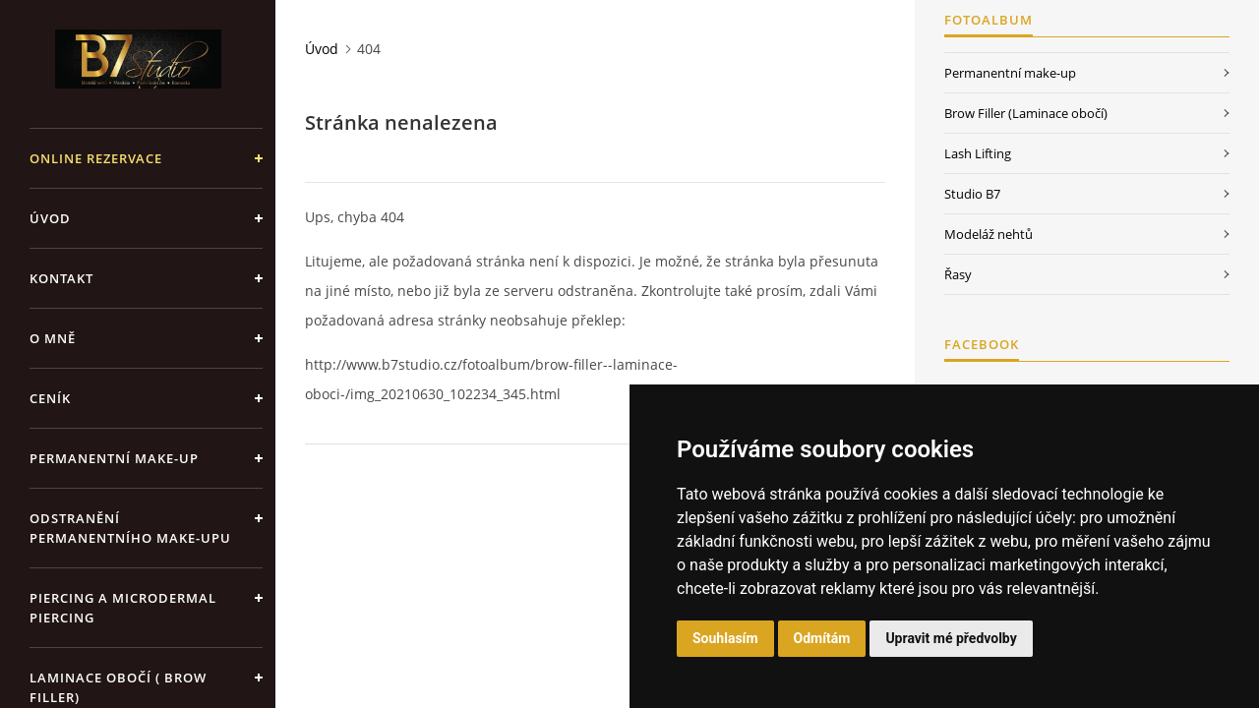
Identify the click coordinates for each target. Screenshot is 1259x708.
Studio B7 (972, 194)
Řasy (958, 274)
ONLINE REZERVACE (96, 158)
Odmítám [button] (822, 638)
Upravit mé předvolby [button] (950, 638)
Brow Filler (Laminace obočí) (1026, 113)
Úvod (50, 218)
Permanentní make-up (114, 458)
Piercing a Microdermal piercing (123, 607)
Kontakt (61, 278)
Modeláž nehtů (988, 234)
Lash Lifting (977, 153)
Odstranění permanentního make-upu (130, 528)
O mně (53, 338)
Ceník (50, 398)
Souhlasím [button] (725, 638)
